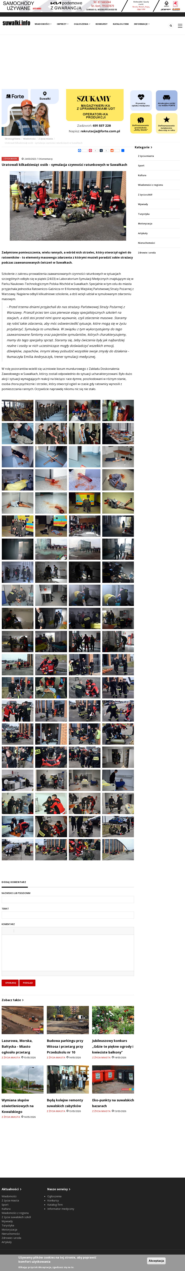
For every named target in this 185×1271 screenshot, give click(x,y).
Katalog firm (121, 24)
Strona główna (13, 139)
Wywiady (143, 204)
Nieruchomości (146, 243)
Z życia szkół (145, 195)
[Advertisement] (92, 62)
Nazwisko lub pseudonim (16, 893)
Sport (141, 166)
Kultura (142, 175)
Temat (5, 908)
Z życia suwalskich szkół (16, 1217)
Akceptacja (156, 1260)
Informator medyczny (60, 1208)
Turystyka (143, 214)
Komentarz (8, 924)
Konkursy (101, 24)
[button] (5, 930)
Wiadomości (43, 24)
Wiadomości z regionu (150, 185)
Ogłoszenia (82, 24)
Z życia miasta (45, 139)
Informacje (142, 24)
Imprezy (62, 24)
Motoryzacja (145, 223)
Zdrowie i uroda (147, 253)
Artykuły (143, 233)
